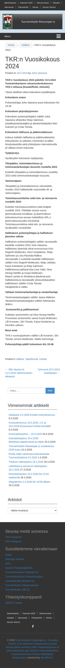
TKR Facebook (13, 537)
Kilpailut (56, 3)
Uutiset (43, 359)
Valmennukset (43, 3)
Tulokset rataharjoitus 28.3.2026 (26, 461)
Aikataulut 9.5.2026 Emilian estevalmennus (32, 414)
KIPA (8, 563)
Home (11, 45)
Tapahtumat (31, 359)
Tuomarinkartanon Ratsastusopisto (24, 576)
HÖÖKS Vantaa (13, 602)
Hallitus (26, 45)
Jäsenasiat (9, 7)
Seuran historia (48, 7)
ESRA (8, 554)
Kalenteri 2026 (26, 3)
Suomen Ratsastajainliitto (19, 567)
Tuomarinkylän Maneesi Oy (20, 581)
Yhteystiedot (23, 7)
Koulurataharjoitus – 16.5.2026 (25, 434)
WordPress (47, 657)
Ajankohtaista (10, 3)
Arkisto (35, 7)
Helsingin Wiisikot (14, 559)
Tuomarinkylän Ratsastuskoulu (21, 585)
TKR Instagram (13, 541)
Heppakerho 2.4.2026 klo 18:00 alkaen (29, 481)
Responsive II (19, 657)
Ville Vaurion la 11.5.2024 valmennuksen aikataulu (18, 373)
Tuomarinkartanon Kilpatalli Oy (21, 572)
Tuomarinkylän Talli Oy (17, 589)
